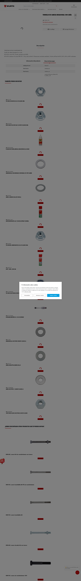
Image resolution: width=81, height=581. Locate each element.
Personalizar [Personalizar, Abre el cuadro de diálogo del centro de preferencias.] (27, 295)
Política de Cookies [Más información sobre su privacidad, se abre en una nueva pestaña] (27, 291)
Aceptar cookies (53, 295)
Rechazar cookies (40, 295)
